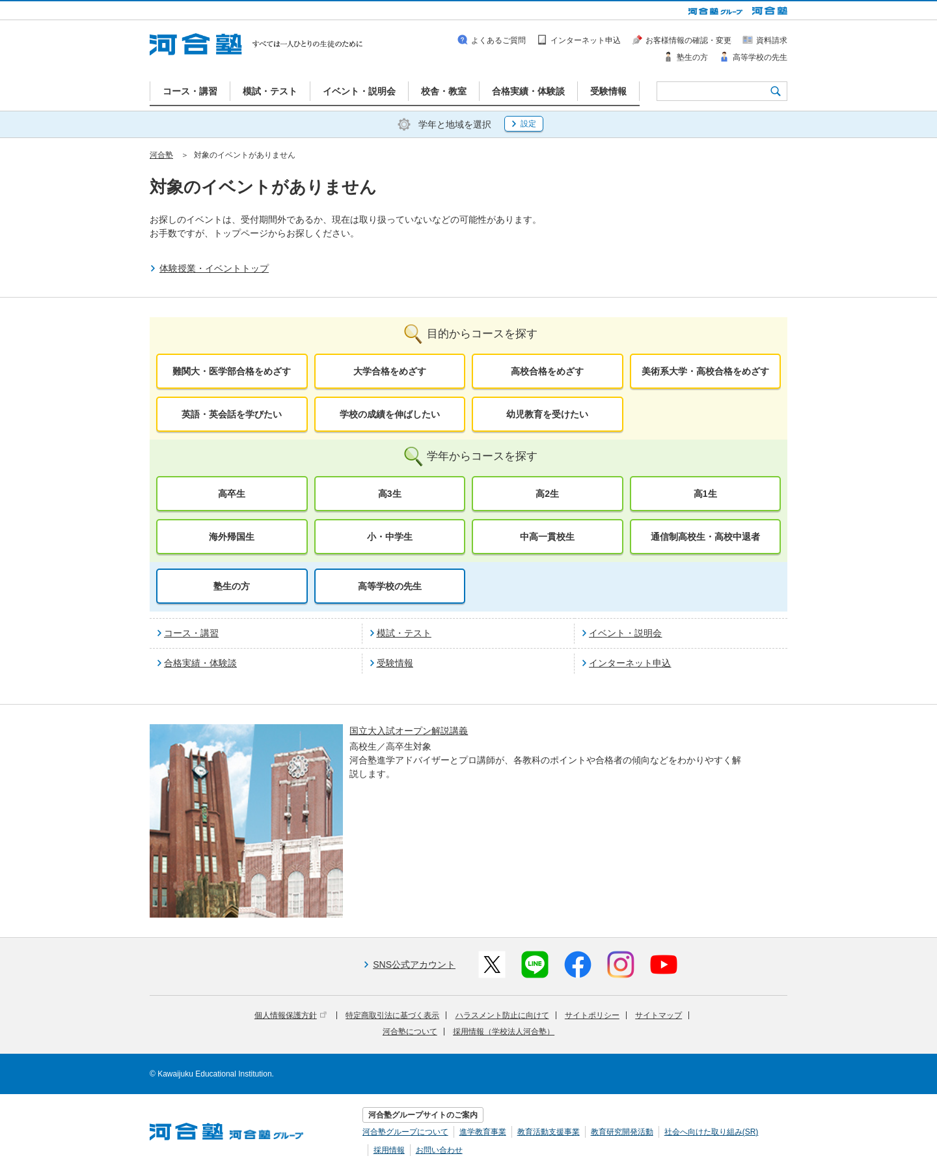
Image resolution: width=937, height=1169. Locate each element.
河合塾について (410, 1031)
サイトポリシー (592, 1015)
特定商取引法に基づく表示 (392, 1015)
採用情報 (389, 1150)
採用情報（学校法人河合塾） (503, 1031)
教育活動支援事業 (548, 1131)
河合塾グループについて (405, 1131)
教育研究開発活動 (622, 1131)
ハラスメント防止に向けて (502, 1015)
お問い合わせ (439, 1150)
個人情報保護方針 (290, 1015)
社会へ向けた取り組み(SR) (711, 1131)
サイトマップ (658, 1015)
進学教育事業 (482, 1131)
